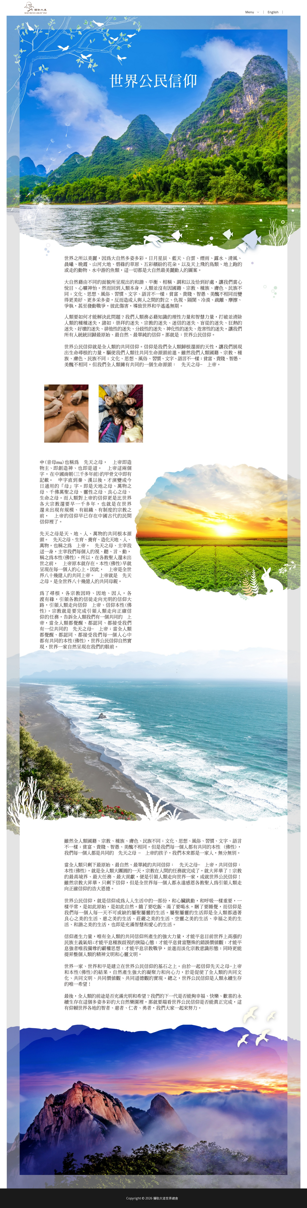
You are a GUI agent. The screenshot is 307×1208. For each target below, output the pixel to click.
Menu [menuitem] (249, 12)
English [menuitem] (273, 12)
